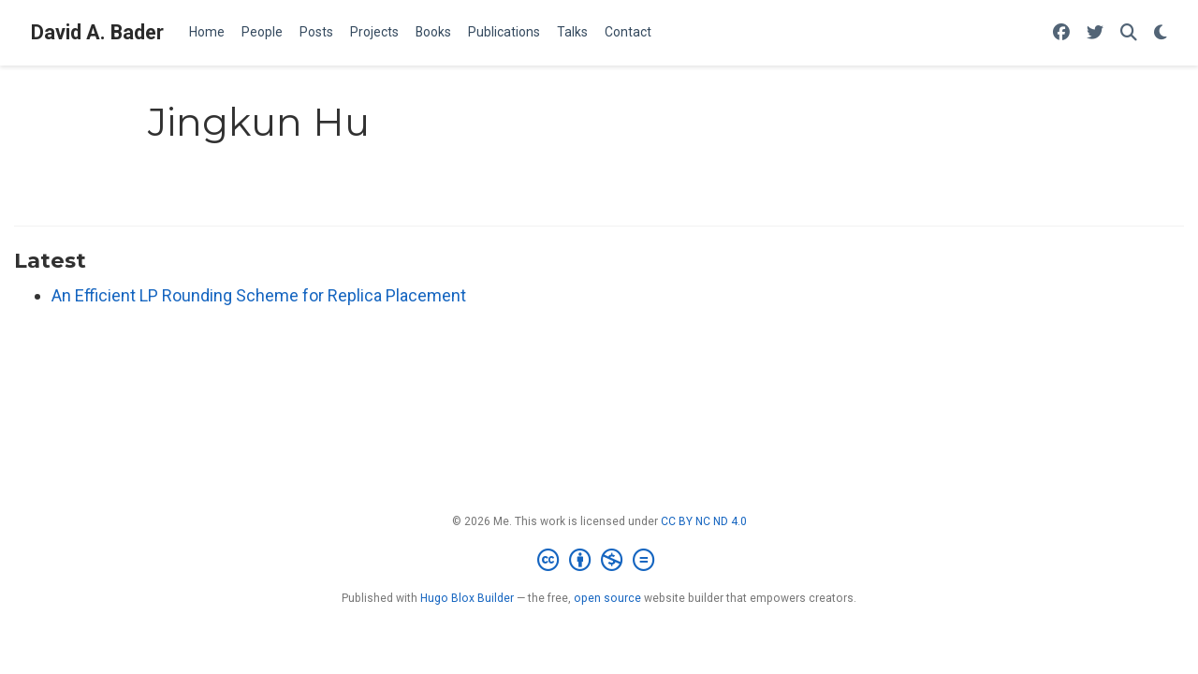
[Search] (1128, 33)
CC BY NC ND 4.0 (704, 521)
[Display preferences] (1160, 33)
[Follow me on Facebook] (1061, 33)
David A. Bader (97, 32)
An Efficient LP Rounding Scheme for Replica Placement (258, 295)
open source (607, 598)
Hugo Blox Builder (467, 598)
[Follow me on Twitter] (1095, 33)
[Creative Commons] (599, 561)
